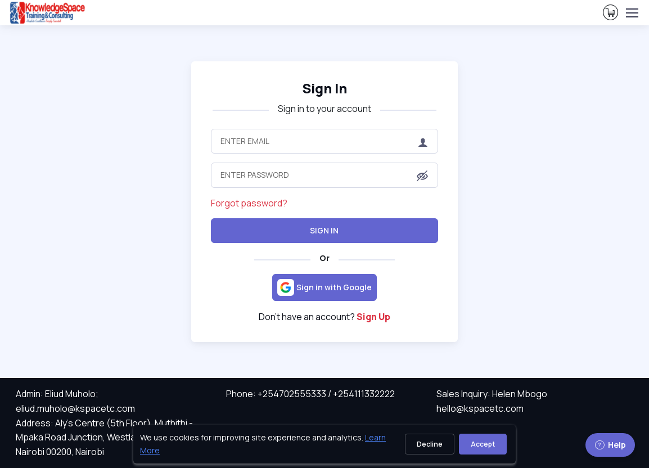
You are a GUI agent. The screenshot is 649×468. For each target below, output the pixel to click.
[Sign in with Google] (324, 287)
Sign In (324, 230)
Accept (483, 444)
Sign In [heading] (324, 88)
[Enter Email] (324, 141)
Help (610, 444)
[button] (422, 176)
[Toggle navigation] (631, 13)
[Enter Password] (324, 175)
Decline (430, 444)
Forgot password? (249, 203)
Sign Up (373, 316)
